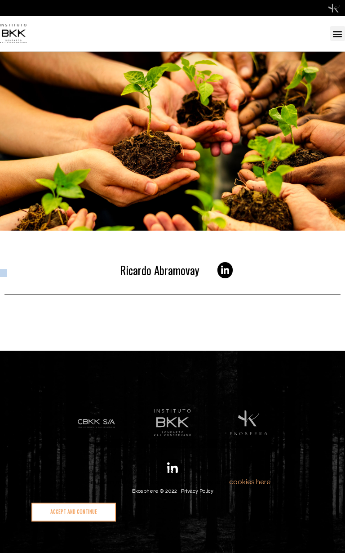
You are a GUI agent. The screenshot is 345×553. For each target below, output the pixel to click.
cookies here (249, 482)
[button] (337, 33)
